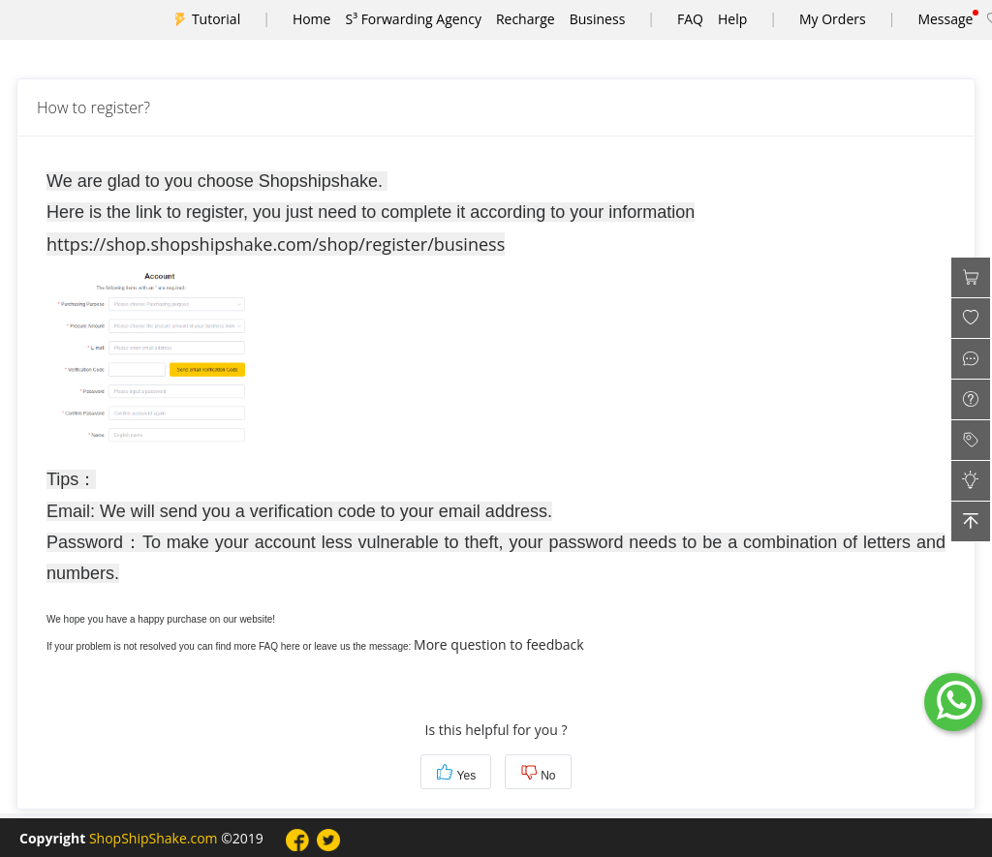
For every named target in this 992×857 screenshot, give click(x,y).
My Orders (832, 19)
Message (945, 19)
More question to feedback (499, 644)
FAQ (690, 19)
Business (598, 19)
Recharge (525, 19)
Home (312, 19)
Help (732, 19)
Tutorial (216, 19)
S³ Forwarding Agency (412, 19)
